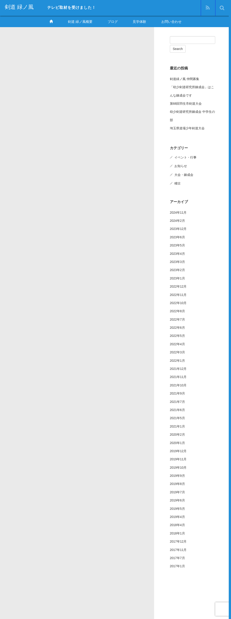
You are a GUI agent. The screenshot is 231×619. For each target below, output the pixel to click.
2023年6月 (177, 236)
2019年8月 (177, 483)
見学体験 (139, 22)
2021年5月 (177, 417)
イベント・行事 (185, 157)
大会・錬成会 (183, 174)
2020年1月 (177, 442)
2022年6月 (177, 327)
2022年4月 (177, 343)
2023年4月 (177, 253)
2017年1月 (177, 565)
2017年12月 (178, 541)
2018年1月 (177, 533)
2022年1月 (177, 360)
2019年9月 (177, 475)
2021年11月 (178, 376)
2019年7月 (177, 492)
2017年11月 (178, 549)
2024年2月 (177, 220)
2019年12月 (178, 450)
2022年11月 (178, 294)
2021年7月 (177, 401)
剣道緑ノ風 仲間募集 (184, 78)
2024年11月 (178, 212)
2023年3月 (177, 261)
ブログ (113, 22)
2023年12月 (178, 228)
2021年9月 (177, 393)
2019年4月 (177, 516)
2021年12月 (178, 368)
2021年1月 (177, 426)
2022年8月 (177, 310)
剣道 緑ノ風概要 (80, 22)
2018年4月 (177, 524)
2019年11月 (178, 459)
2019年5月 (177, 508)
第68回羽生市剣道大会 (186, 103)
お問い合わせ (171, 22)
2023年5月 (177, 245)
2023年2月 (177, 269)
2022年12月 (178, 286)
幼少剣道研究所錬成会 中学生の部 (192, 115)
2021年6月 (177, 409)
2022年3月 (177, 352)
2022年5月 (177, 335)
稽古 (177, 182)
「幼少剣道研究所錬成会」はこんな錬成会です (192, 91)
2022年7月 (177, 319)
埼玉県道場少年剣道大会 (187, 128)
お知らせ (180, 165)
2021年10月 (178, 384)
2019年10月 (178, 467)
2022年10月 (178, 302)
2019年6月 (177, 500)
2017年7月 (177, 557)
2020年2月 (177, 434)
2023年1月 (177, 277)
